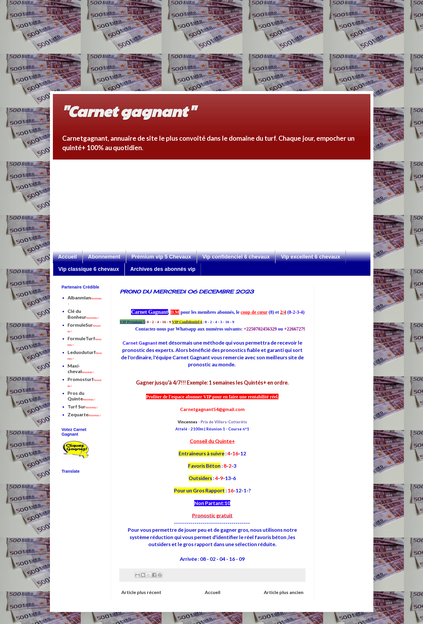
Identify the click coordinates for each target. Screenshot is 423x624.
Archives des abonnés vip (162, 269)
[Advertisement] (188, 41)
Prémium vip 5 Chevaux (161, 257)
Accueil (67, 257)
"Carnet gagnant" (128, 110)
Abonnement (104, 257)
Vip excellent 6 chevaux (310, 257)
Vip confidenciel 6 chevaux (236, 257)
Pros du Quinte (81, 395)
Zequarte (84, 414)
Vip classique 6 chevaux (88, 269)
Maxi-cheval (81, 368)
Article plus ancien (283, 592)
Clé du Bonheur (83, 313)
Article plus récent (141, 592)
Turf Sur (83, 406)
